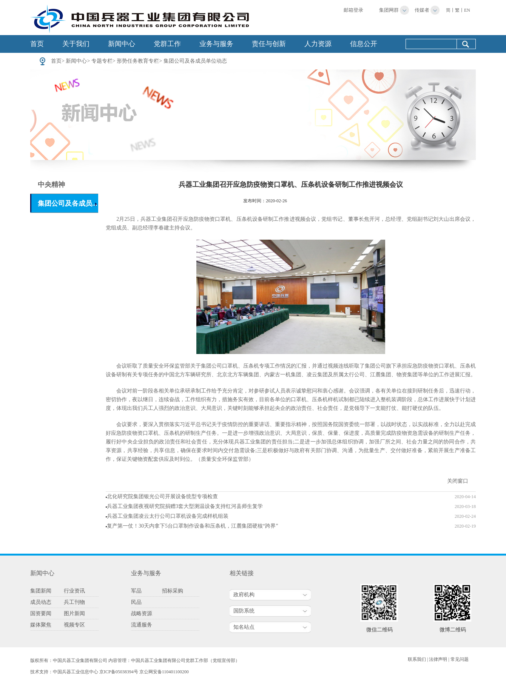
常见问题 (459, 659)
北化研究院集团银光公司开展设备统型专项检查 (162, 496)
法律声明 (438, 659)
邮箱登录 (353, 10)
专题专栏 (102, 61)
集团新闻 (40, 591)
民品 (136, 602)
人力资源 (318, 44)
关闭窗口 (457, 481)
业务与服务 (216, 44)
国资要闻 (40, 613)
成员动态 (40, 602)
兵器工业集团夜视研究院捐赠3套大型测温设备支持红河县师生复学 (185, 506)
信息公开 (363, 44)
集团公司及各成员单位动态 (195, 61)
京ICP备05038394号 (118, 671)
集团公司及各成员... (67, 203)
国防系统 (244, 611)
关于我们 (75, 44)
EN (467, 10)
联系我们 (417, 659)
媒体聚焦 (40, 625)
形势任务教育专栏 (138, 61)
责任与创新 (269, 44)
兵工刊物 (74, 602)
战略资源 (141, 613)
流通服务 (141, 625)
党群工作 (167, 44)
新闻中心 (121, 44)
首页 (37, 44)
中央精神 (51, 184)
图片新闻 (74, 613)
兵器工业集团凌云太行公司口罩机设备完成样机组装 (167, 516)
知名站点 (244, 627)
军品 (136, 591)
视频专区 (74, 625)
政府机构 (244, 594)
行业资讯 (74, 591)
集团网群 (389, 10)
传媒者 (422, 10)
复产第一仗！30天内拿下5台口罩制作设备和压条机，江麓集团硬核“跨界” (192, 526)
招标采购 (172, 591)
